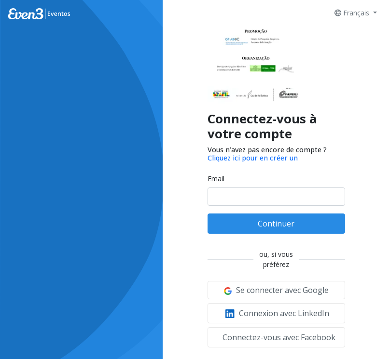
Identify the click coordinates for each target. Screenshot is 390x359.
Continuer (276, 223)
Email (216, 178)
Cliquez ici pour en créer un (253, 157)
